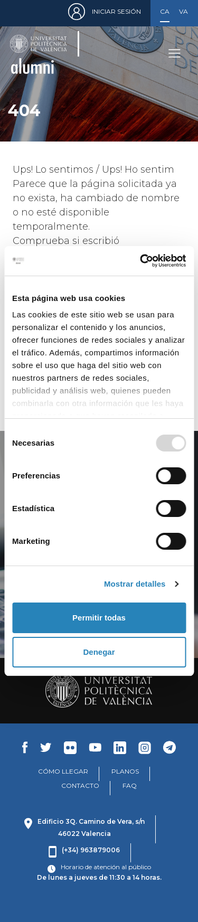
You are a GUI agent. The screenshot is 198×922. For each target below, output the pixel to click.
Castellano (164, 11)
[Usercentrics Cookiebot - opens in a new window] (141, 261)
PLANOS (125, 771)
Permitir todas (99, 617)
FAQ (129, 785)
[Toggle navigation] (174, 53)
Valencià (183, 11)
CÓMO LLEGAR (63, 771)
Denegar (99, 651)
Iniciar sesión (116, 11)
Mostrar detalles (135, 583)
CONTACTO (80, 785)
